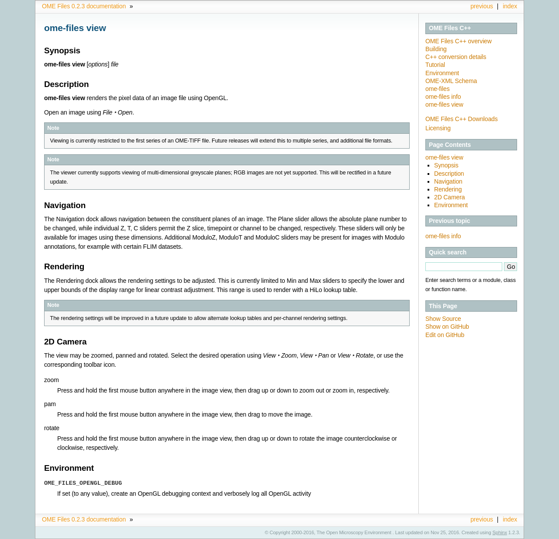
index (510, 6)
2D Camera (449, 197)
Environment (442, 73)
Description (449, 173)
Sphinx (500, 532)
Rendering (448, 189)
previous (481, 6)
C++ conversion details (455, 56)
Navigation (448, 181)
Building (436, 48)
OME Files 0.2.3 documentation (84, 6)
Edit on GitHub (444, 334)
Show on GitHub (447, 326)
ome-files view (444, 104)
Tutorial (435, 64)
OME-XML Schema (451, 80)
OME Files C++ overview (458, 41)
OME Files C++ (450, 27)
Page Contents (450, 144)
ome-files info (443, 96)
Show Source (443, 318)
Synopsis (446, 165)
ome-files (437, 88)
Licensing (438, 128)
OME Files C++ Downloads (461, 118)
